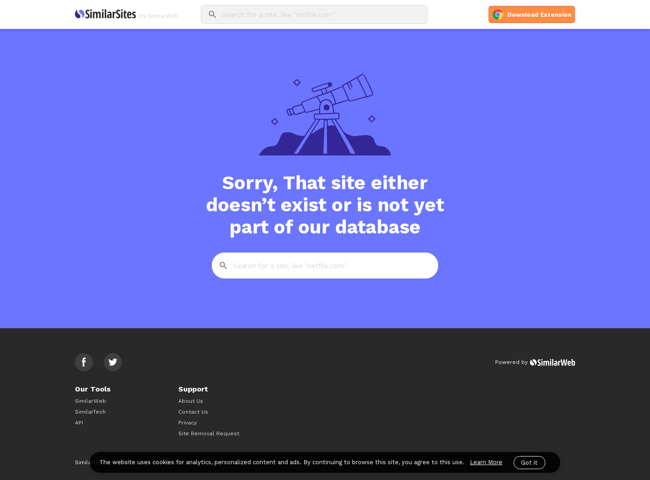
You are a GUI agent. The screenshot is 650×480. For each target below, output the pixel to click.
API (79, 422)
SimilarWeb (90, 401)
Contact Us (193, 412)
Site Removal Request (208, 433)
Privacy (187, 422)
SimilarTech (90, 412)
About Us (190, 401)
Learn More (486, 462)
